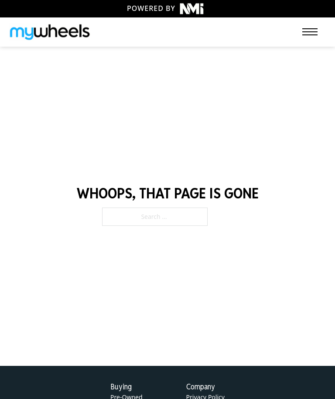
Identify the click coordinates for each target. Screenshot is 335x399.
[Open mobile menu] (310, 31)
